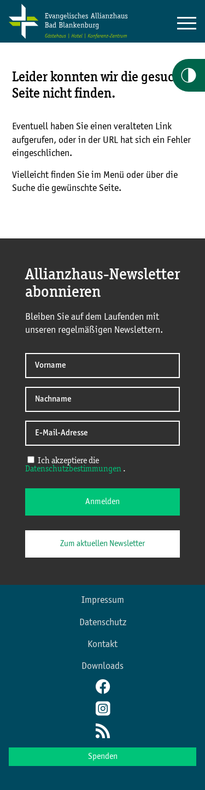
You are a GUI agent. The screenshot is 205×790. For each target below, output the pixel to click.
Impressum (102, 600)
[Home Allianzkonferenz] (68, 36)
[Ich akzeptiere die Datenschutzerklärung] (30, 459)
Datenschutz (102, 622)
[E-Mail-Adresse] (102, 433)
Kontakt (102, 644)
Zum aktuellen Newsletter (102, 544)
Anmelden (102, 502)
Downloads (102, 666)
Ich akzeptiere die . (75, 464)
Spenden (103, 756)
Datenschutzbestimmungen (74, 469)
